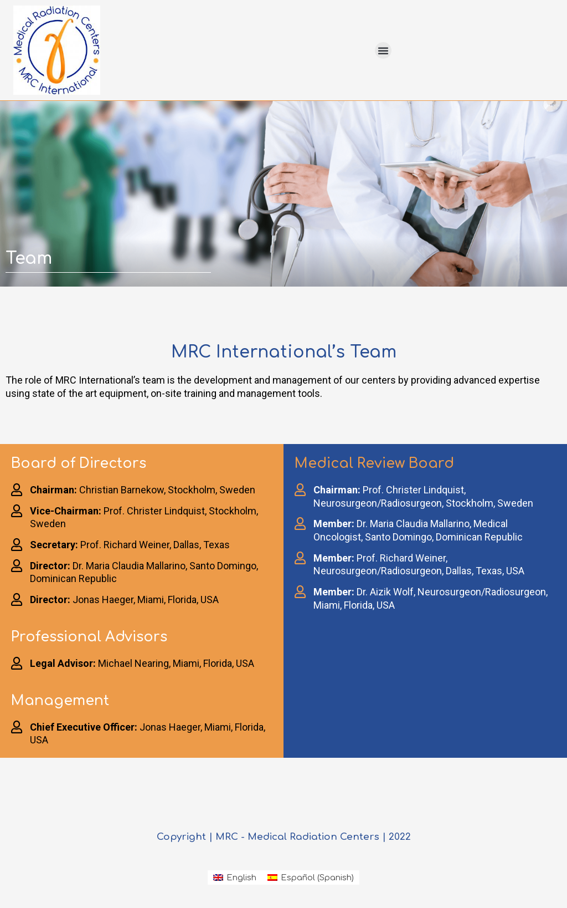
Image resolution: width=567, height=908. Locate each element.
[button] (383, 50)
